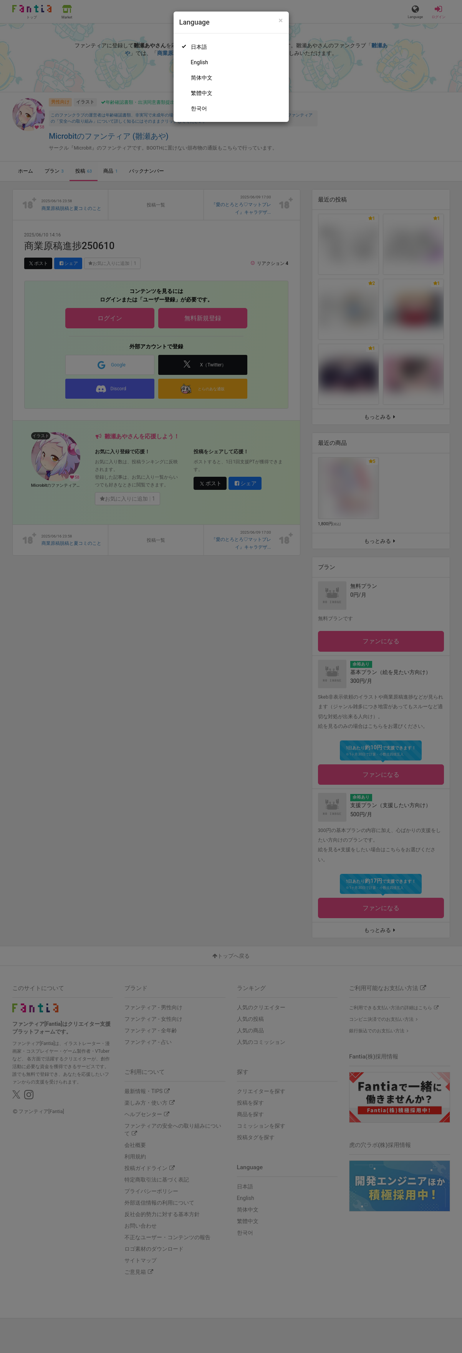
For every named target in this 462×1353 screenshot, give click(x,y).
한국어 (199, 108)
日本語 (199, 47)
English (199, 62)
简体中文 (201, 78)
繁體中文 (201, 93)
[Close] (280, 21)
